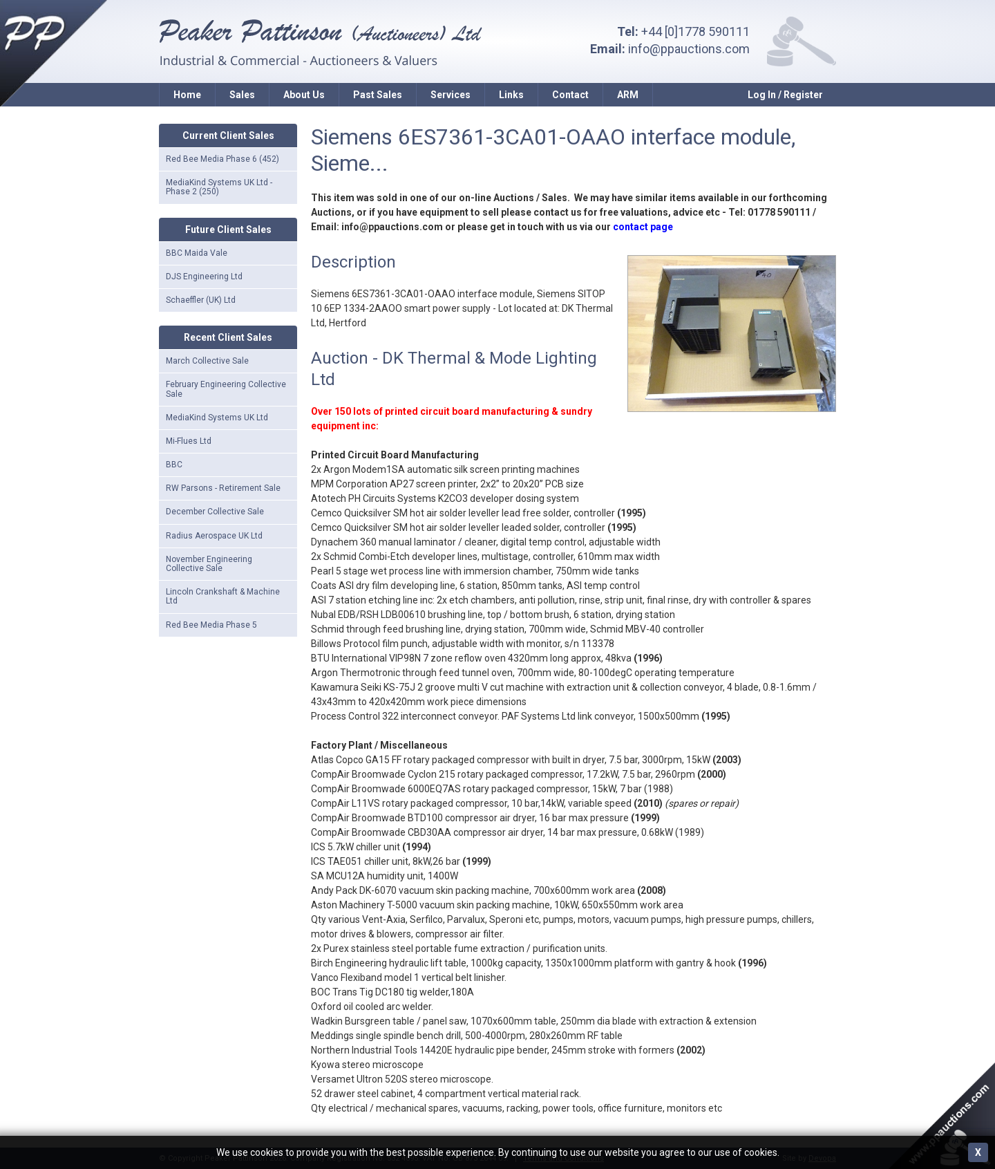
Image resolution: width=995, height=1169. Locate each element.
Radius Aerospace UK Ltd (214, 536)
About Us (304, 94)
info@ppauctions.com (689, 48)
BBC (174, 464)
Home (187, 94)
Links (511, 94)
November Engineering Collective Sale (209, 563)
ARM (627, 94)
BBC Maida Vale (196, 253)
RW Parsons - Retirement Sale (223, 488)
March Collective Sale (207, 361)
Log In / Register (785, 94)
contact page (643, 226)
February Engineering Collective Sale (226, 389)
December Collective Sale (215, 511)
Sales (242, 94)
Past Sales (377, 94)
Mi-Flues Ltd (188, 441)
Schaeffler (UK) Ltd (201, 300)
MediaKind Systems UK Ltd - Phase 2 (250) (219, 187)
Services (450, 94)
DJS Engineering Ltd (204, 276)
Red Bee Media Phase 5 (211, 625)
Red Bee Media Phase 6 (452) (222, 159)
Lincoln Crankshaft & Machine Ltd (223, 596)
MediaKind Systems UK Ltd (217, 417)
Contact (570, 94)
